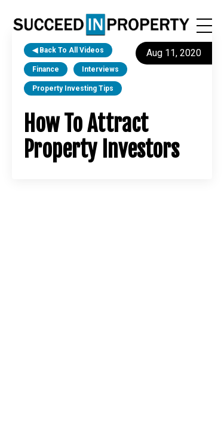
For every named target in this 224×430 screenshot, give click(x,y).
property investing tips (72, 88)
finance (45, 69)
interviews (100, 69)
